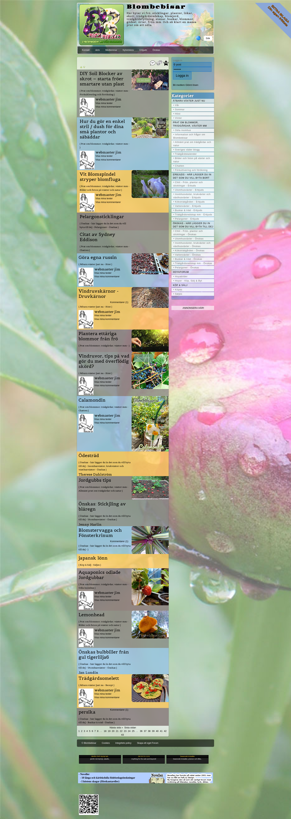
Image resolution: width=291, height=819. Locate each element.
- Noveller (84, 774)
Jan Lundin (88, 672)
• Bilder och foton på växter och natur (191, 160)
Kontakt (86, 50)
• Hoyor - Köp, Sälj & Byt (187, 280)
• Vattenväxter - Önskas (187, 255)
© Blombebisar (89, 743)
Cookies (106, 743)
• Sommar (179, 109)
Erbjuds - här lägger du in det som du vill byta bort (192, 176)
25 (133, 731)
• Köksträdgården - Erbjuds (189, 202)
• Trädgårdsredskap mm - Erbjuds (192, 214)
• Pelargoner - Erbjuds (186, 219)
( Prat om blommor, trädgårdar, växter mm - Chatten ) (104, 248)
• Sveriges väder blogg (186, 149)
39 (153, 731)
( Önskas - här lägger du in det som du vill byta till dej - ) (104, 547)
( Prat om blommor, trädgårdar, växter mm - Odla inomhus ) (103, 586)
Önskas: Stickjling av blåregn (102, 506)
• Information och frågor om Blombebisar (189, 136)
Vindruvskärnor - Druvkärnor (99, 294)
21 (117, 731)
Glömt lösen (192, 85)
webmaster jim (108, 99)
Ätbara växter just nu (189, 101)
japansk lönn (93, 558)
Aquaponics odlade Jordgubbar (99, 575)
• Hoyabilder (180, 276)
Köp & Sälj (180, 285)
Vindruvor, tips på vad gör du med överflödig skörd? (104, 361)
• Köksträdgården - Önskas (189, 250)
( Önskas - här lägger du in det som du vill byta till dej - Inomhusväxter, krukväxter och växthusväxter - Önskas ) (104, 466)
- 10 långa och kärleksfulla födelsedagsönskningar (106, 777)
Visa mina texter (104, 103)
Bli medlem (179, 85)
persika (87, 712)
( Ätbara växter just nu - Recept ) (96, 685)
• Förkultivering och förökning (190, 170)
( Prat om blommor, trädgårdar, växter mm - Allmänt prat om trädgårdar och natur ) (103, 489)
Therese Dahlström (95, 474)
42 (165, 731)
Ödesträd (89, 455)
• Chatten (178, 166)
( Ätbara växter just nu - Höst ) (95, 264)
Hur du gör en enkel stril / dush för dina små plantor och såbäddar (102, 129)
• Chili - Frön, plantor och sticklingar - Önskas (188, 233)
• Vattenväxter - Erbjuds (187, 206)
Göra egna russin (98, 257)
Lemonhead (92, 614)
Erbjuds (143, 50)
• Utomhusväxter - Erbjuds (188, 190)
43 (122, 734)
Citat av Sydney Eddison (97, 237)
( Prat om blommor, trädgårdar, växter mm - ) (104, 145)
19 (109, 731)
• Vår (176, 105)
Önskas (156, 50)
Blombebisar (156, 7)
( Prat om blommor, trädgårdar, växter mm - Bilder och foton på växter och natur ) (104, 188)
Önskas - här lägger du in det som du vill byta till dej (193, 225)
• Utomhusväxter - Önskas (188, 238)
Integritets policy (123, 743)
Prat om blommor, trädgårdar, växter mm (190, 124)
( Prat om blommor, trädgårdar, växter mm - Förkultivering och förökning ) (104, 92)
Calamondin (92, 400)
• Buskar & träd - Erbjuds (187, 210)
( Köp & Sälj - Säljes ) (90, 564)
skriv (97, 50)
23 (125, 731)
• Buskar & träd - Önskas (187, 259)
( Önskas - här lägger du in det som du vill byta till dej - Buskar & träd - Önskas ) (104, 720)
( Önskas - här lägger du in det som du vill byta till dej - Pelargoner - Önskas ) (103, 225)
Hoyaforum (181, 272)
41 (161, 731)
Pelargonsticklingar (102, 216)
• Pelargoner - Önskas (186, 267)
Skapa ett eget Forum (147, 743)
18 (105, 731)
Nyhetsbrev (128, 50)
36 (141, 731)
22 (121, 731)
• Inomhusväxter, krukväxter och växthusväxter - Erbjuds (192, 196)
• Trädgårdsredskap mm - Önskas (192, 263)
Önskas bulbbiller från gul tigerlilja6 (104, 654)
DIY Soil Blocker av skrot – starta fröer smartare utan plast (102, 79)
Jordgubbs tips (95, 480)
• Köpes (177, 289)
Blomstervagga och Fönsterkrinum (100, 533)
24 (129, 731)
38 (149, 731)
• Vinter (177, 118)
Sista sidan (130, 727)
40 (157, 731)
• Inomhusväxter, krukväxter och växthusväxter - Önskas (192, 245)
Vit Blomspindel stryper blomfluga (100, 177)
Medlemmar (111, 50)
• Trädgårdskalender (185, 154)
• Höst (176, 113)
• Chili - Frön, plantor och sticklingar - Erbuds (188, 184)
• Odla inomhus (182, 130)
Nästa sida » (116, 727)
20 (113, 731)
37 (145, 731)
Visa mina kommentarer (108, 106)
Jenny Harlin (90, 524)
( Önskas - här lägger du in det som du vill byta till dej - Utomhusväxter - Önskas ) (104, 517)
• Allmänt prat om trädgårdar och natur (192, 144)
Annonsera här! (193, 308)
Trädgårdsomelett (99, 678)
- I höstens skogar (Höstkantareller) (98, 781)
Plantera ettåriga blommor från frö (98, 336)
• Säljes (177, 294)
